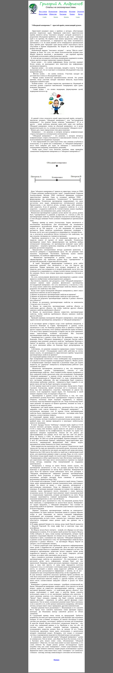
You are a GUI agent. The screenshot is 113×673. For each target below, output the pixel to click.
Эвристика (63, 11)
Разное (72, 14)
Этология (80, 11)
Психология (53, 11)
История (72, 11)
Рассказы (63, 14)
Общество (53, 14)
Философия (43, 14)
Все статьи (43, 11)
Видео (80, 14)
